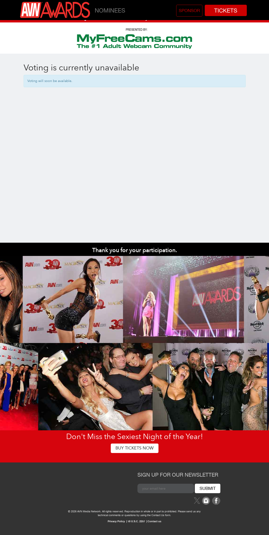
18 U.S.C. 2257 (136, 521)
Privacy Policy (116, 521)
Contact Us (157, 515)
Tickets (225, 10)
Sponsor (189, 10)
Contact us (154, 521)
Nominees (110, 10)
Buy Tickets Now (134, 448)
